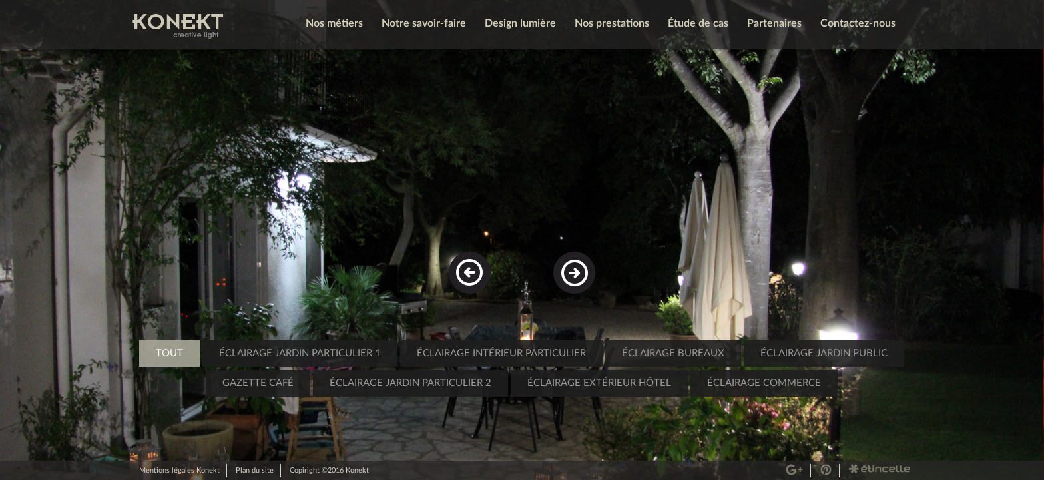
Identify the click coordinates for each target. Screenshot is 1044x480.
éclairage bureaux (673, 353)
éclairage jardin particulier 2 (410, 383)
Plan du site (255, 470)
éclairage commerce (764, 383)
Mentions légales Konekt (179, 470)
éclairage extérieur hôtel (599, 383)
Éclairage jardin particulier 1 (300, 353)
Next (570, 263)
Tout (169, 353)
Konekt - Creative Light (177, 26)
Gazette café (258, 383)
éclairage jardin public (824, 353)
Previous (472, 263)
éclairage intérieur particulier (501, 353)
